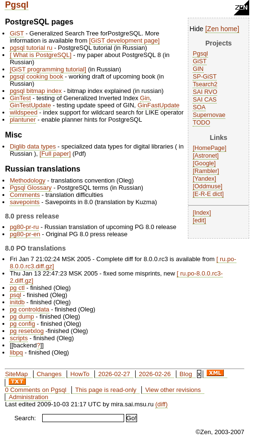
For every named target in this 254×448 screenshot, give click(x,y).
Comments (25, 194)
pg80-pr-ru (24, 226)
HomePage (210, 148)
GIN (198, 69)
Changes (48, 374)
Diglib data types (33, 146)
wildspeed (23, 112)
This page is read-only (106, 389)
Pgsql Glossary (30, 187)
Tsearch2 (205, 84)
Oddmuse (208, 186)
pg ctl (17, 287)
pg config (22, 323)
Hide (197, 29)
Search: (25, 418)
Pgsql (16, 5)
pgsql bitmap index (35, 90)
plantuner (22, 119)
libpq (16, 352)
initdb (17, 302)
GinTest (20, 98)
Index (202, 212)
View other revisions (173, 389)
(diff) (161, 404)
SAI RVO (205, 92)
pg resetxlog (27, 330)
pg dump (22, 316)
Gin (145, 98)
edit (199, 220)
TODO (201, 122)
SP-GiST (205, 76)
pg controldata (29, 309)
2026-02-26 (155, 374)
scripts (19, 338)
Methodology (27, 180)
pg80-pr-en (25, 234)
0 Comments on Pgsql (35, 389)
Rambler (206, 171)
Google (204, 163)
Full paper (55, 153)
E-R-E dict (208, 194)
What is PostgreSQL (40, 54)
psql (15, 295)
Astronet (206, 155)
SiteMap (16, 374)
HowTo (80, 374)
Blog (186, 374)
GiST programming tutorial (48, 69)
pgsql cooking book (36, 76)
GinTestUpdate (30, 105)
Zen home (222, 29)
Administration (28, 397)
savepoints (24, 202)
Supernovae (209, 115)
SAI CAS (205, 99)
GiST (200, 61)
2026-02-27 (114, 374)
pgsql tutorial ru (31, 47)
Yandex (205, 178)
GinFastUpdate (158, 105)
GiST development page (124, 40)
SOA (199, 107)
